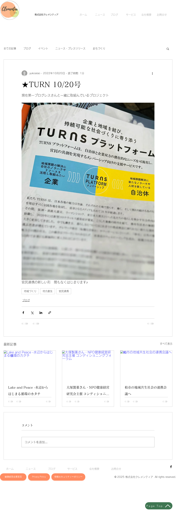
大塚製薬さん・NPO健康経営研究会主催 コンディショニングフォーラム (87, 391)
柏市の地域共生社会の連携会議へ (146, 390)
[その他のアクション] (152, 73)
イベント (43, 48)
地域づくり (30, 291)
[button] (168, 48)
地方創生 (48, 291)
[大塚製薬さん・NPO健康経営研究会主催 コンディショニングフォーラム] (88, 365)
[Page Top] (158, 505)
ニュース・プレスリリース (70, 48)
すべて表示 (166, 343)
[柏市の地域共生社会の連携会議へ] (146, 365)
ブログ (27, 48)
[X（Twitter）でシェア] (32, 312)
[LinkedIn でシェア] (41, 312)
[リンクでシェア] (49, 312)
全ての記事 (10, 48)
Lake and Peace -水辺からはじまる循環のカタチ (28, 390)
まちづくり (99, 48)
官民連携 (64, 291)
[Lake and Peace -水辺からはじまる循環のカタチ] (30, 365)
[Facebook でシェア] (23, 312)
